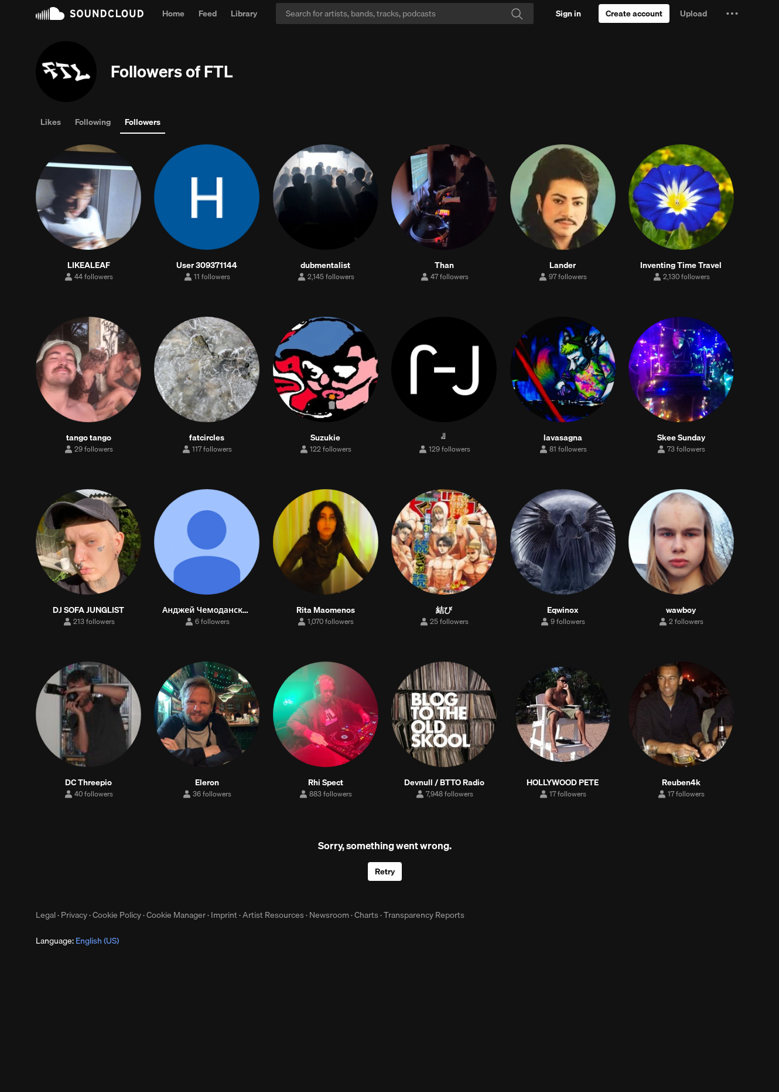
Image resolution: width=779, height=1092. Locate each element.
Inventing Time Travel (681, 265)
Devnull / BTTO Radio (444, 782)
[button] (732, 13)
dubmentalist (325, 265)
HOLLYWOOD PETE (563, 782)
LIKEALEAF (88, 265)
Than (444, 265)
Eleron (207, 782)
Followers (142, 122)
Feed (208, 13)
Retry (385, 871)
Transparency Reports (424, 914)
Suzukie (325, 437)
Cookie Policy (117, 914)
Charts (366, 914)
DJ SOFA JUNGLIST (88, 610)
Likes (50, 122)
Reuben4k (681, 782)
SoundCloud (90, 13)
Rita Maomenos (325, 610)
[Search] (405, 13)
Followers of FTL (172, 71)
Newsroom (329, 914)
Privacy (74, 914)
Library (244, 13)
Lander (562, 265)
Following (93, 122)
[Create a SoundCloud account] (634, 13)
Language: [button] (77, 940)
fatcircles (206, 437)
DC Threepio (88, 782)
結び (444, 610)
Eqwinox (562, 610)
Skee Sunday (681, 437)
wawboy (681, 610)
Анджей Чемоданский (207, 610)
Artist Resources (273, 914)
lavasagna (563, 437)
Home (173, 13)
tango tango (88, 437)
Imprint (224, 914)
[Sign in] (568, 13)
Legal (46, 914)
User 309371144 (206, 265)
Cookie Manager (176, 914)
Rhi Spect (325, 782)
